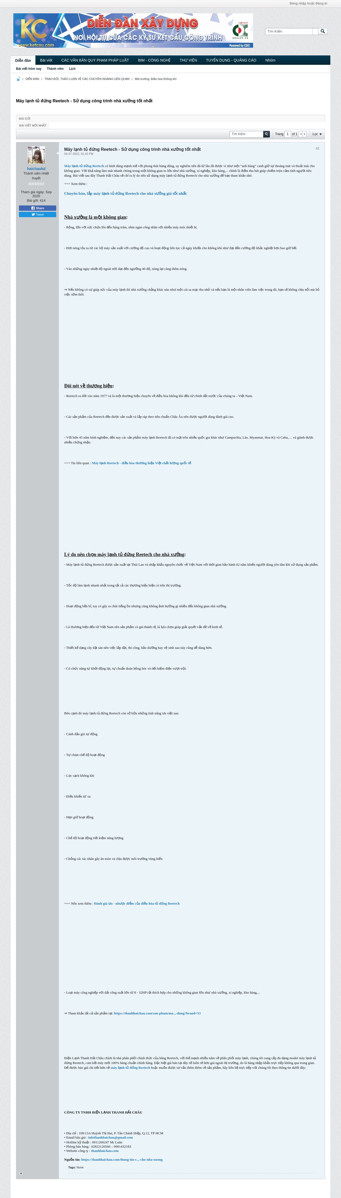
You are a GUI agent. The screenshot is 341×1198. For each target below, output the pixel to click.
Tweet (37, 214)
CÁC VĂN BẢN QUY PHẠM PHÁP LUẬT (95, 60)
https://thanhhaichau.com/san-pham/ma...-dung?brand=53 (157, 1013)
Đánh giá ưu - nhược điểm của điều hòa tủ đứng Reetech (137, 903)
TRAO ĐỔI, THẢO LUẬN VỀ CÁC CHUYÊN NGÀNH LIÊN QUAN (86, 78)
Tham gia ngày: (33, 192)
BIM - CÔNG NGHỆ (154, 60)
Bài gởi (24, 118)
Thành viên (55, 69)
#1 (317, 148)
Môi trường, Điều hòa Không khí (155, 78)
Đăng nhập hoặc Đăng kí (308, 3)
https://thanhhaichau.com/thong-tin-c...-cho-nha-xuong (122, 1159)
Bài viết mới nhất (32, 125)
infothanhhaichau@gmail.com (110, 1137)
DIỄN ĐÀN (32, 78)
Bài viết (46, 60)
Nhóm (270, 60)
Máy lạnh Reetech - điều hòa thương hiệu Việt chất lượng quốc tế (141, 463)
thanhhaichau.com (105, 1151)
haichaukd (36, 169)
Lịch (72, 69)
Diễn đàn (23, 60)
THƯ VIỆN (188, 60)
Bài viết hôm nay (29, 69)
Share (37, 208)
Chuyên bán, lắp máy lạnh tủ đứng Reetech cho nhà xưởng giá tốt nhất (125, 193)
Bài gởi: (33, 201)
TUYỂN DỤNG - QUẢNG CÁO (231, 60)
